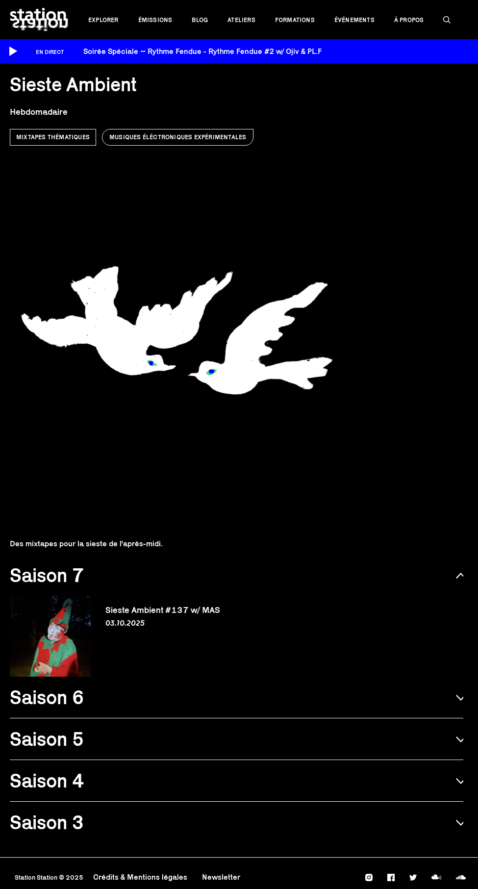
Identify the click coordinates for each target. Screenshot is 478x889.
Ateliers (241, 20)
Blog (200, 20)
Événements (354, 20)
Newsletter (221, 877)
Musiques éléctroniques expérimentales (177, 137)
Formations (295, 20)
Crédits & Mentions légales (140, 877)
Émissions (155, 20)
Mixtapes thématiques (53, 137)
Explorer (103, 20)
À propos (409, 20)
